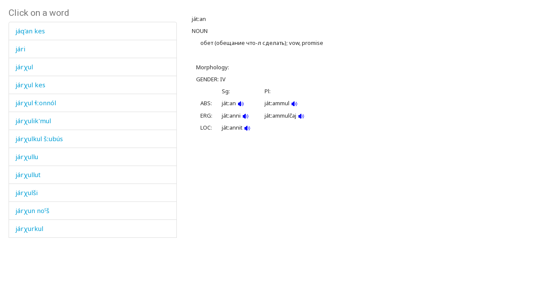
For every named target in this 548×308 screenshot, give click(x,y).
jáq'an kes (30, 31)
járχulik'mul (33, 120)
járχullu (26, 156)
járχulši (26, 192)
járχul (24, 66)
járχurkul (29, 228)
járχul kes (30, 84)
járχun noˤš (32, 210)
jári (20, 48)
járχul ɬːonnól (35, 102)
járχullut (28, 174)
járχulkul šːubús (39, 138)
